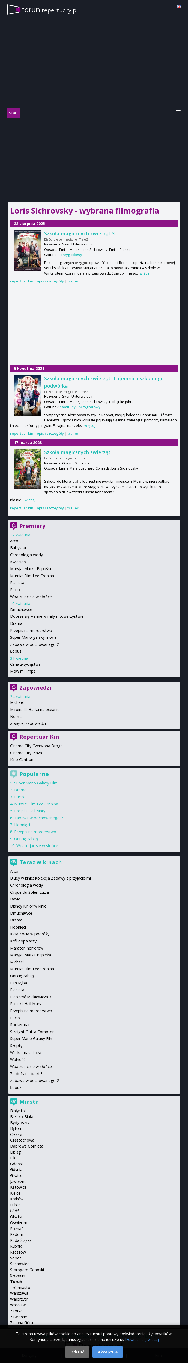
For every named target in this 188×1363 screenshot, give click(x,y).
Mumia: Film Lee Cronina (32, 575)
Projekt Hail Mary (29, 810)
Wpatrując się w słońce (31, 596)
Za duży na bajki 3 (26, 1073)
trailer (73, 281)
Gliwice (16, 1175)
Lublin (15, 1204)
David (15, 899)
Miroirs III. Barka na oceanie (34, 709)
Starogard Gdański (27, 1269)
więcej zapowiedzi (29, 723)
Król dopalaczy (23, 941)
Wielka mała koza (25, 1052)
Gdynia (16, 1169)
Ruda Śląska (21, 1240)
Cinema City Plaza (26, 752)
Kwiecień (18, 561)
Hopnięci (22, 824)
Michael (17, 702)
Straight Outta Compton (32, 1031)
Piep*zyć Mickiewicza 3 (30, 996)
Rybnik (16, 1246)
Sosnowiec (19, 1263)
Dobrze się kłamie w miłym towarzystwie (46, 616)
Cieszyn (16, 1134)
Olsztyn (16, 1216)
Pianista (17, 582)
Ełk (12, 1157)
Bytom (16, 1128)
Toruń (16, 1281)
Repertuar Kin (39, 736)
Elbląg (15, 1152)
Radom (16, 1234)
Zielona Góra (21, 1322)
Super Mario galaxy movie (33, 637)
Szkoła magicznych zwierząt (77, 452)
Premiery (32, 526)
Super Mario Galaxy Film (36, 783)
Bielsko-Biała (21, 1116)
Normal (16, 716)
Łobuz (15, 651)
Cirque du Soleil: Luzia (29, 892)
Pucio (15, 589)
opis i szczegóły (50, 281)
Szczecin (17, 1275)
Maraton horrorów (26, 948)
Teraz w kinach (40, 862)
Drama (16, 623)
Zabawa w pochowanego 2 (34, 644)
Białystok (18, 1110)
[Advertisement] (94, 159)
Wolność (17, 1059)
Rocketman (20, 1024)
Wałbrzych (19, 1299)
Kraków (16, 1198)
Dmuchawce (21, 609)
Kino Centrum (22, 759)
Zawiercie (18, 1316)
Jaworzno (18, 1181)
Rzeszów (18, 1252)
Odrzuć (77, 1352)
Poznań (17, 1228)
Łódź (14, 1210)
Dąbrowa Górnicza (26, 1146)
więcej (145, 273)
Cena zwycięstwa (25, 664)
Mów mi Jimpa (23, 671)
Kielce (15, 1193)
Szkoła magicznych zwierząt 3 (79, 233)
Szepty (16, 1045)
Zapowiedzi (35, 687)
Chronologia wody (26, 554)
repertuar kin (21, 281)
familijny (68, 406)
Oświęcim (18, 1222)
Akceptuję (108, 1352)
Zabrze (16, 1310)
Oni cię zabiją (26, 838)
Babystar (18, 547)
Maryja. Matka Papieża (30, 568)
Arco (14, 540)
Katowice (18, 1187)
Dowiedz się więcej (142, 1339)
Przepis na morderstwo (31, 630)
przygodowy (71, 254)
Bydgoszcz (20, 1122)
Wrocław (18, 1304)
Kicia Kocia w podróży (29, 933)
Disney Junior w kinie (28, 906)
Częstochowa (22, 1140)
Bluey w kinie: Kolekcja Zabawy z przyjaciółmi (50, 878)
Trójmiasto (20, 1287)
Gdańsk (17, 1163)
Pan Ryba (18, 982)
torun (50, 9)
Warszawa (19, 1293)
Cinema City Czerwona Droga (36, 745)
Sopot (15, 1258)
